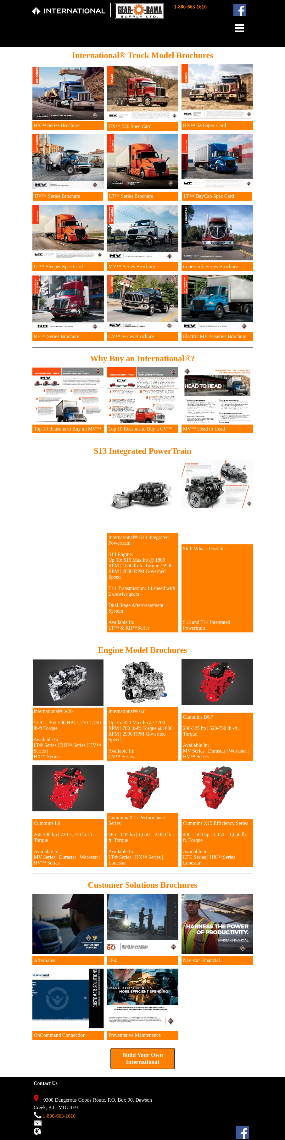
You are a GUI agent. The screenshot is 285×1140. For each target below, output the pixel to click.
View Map (53, 1132)
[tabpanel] (110, 14)
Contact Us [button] (54, 1123)
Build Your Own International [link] (142, 1058)
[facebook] (239, 10)
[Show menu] (239, 28)
